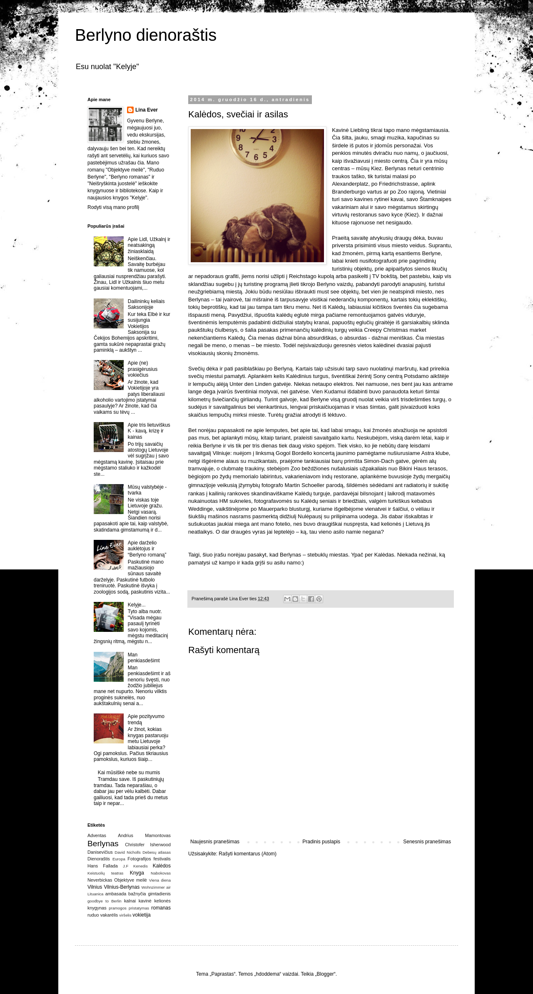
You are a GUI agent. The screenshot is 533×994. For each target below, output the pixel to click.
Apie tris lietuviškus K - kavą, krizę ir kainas (149, 431)
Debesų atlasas (156, 852)
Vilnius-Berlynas (121, 887)
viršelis (125, 915)
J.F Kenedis (135, 866)
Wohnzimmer (152, 887)
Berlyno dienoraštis (146, 35)
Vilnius (94, 887)
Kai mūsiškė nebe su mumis (129, 772)
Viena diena (160, 880)
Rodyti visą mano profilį (113, 207)
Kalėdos (162, 866)
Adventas (96, 835)
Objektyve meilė (130, 879)
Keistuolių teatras (105, 873)
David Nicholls (127, 852)
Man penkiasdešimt (144, 657)
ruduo (93, 914)
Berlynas (103, 843)
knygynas (97, 907)
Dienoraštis (98, 858)
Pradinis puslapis (321, 842)
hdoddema (268, 974)
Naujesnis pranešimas (214, 842)
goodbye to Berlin (104, 901)
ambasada (115, 893)
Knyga (137, 873)
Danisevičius (100, 852)
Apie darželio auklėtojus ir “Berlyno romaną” (147, 549)
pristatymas (139, 908)
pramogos (118, 908)
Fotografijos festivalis (149, 858)
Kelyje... (137, 605)
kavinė (145, 900)
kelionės (162, 900)
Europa (118, 859)
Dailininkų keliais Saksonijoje (146, 304)
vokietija (141, 915)
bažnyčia (137, 893)
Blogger (325, 974)
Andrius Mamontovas (144, 835)
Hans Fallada (102, 865)
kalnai (130, 900)
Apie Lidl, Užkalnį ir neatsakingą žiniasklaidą (149, 245)
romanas (161, 908)
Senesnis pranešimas (427, 842)
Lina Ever (146, 110)
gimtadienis (159, 893)
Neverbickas (99, 879)
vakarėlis (109, 914)
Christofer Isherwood (148, 844)
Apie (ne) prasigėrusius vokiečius (142, 369)
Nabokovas (161, 873)
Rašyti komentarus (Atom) (247, 854)
